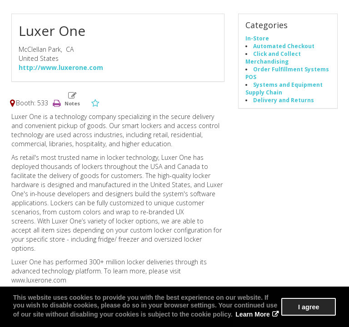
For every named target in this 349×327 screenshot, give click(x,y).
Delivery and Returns (283, 100)
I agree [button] (308, 307)
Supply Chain (263, 92)
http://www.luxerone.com (61, 67)
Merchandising (267, 61)
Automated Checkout (283, 46)
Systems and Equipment (288, 84)
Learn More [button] (252, 314)
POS (250, 76)
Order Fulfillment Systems (291, 69)
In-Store (257, 38)
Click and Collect (277, 53)
